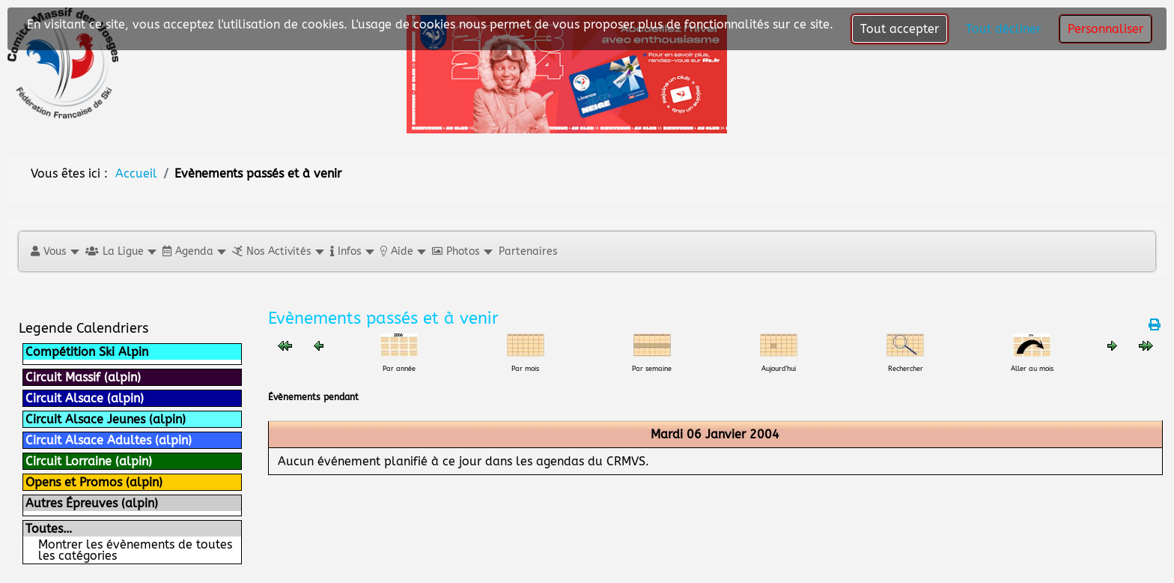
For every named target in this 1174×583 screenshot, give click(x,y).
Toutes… (48, 528)
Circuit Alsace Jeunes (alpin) (105, 419)
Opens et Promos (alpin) (93, 482)
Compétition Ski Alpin (86, 351)
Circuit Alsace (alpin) (84, 398)
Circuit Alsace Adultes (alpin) (108, 440)
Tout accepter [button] (899, 29)
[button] (54, 251)
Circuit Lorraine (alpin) (88, 461)
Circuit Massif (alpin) (83, 377)
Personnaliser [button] (1105, 29)
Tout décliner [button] (1003, 29)
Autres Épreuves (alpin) (91, 503)
